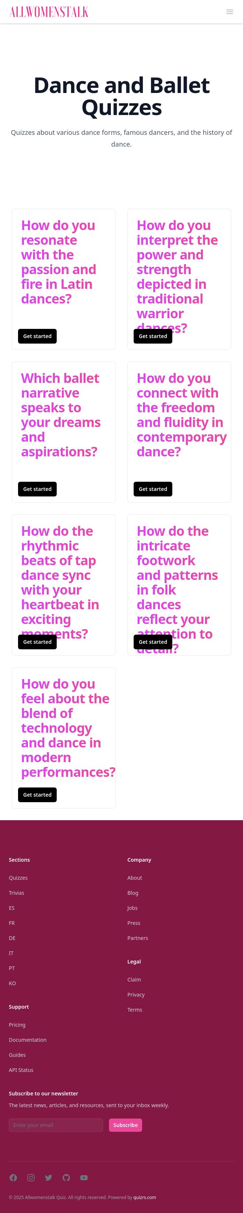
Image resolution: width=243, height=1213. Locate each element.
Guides (17, 1054)
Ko (12, 983)
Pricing (17, 1024)
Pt (12, 968)
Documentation (27, 1039)
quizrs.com (144, 1197)
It (11, 953)
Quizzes (18, 877)
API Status (21, 1069)
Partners (137, 937)
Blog (132, 892)
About (134, 877)
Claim (134, 979)
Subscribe (125, 1125)
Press (133, 922)
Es (11, 907)
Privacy (136, 994)
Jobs (132, 907)
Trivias (16, 892)
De (12, 937)
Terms (134, 1009)
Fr (12, 922)
